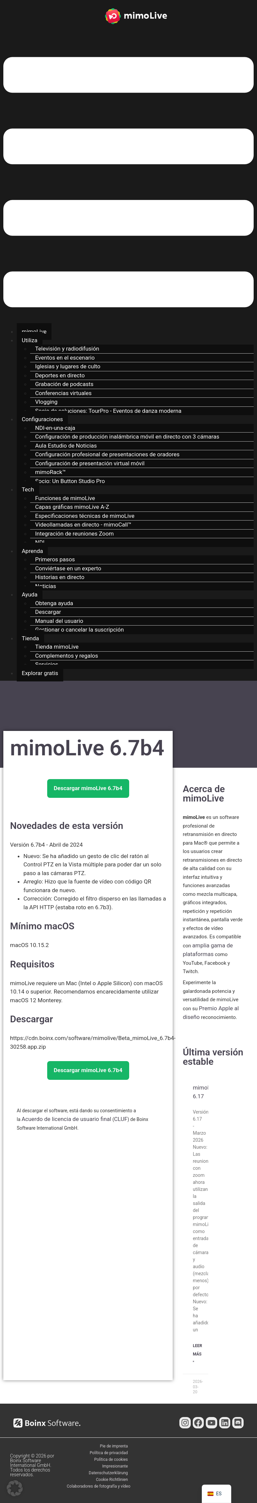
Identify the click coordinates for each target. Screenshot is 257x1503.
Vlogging (46, 401)
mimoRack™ (50, 472)
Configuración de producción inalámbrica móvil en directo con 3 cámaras (127, 436)
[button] (128, 183)
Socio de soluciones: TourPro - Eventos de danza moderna (108, 410)
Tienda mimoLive (57, 646)
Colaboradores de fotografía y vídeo (99, 1486)
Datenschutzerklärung (108, 1473)
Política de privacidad (109, 1452)
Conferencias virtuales (63, 393)
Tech (28, 489)
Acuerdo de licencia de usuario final (66, 1119)
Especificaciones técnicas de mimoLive (85, 515)
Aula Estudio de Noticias (66, 445)
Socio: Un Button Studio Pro (70, 481)
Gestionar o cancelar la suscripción (79, 629)
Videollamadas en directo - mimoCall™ (83, 524)
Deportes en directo (60, 375)
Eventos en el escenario (65, 357)
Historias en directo (59, 577)
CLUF (120, 1119)
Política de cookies (111, 1459)
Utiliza (29, 340)
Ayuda (29, 594)
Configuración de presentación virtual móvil (90, 463)
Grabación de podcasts (64, 384)
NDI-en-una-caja (55, 428)
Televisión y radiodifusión (67, 348)
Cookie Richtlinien (112, 1479)
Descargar (48, 611)
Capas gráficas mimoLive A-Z (72, 506)
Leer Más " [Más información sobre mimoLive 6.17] (197, 1354)
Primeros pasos (55, 559)
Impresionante (115, 1466)
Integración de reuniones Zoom (74, 533)
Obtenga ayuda (54, 603)
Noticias (45, 586)
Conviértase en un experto (68, 568)
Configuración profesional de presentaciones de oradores (107, 454)
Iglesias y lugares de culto (67, 366)
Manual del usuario (59, 621)
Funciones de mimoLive (65, 498)
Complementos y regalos (66, 655)
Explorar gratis (40, 673)
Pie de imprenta (114, 1446)
